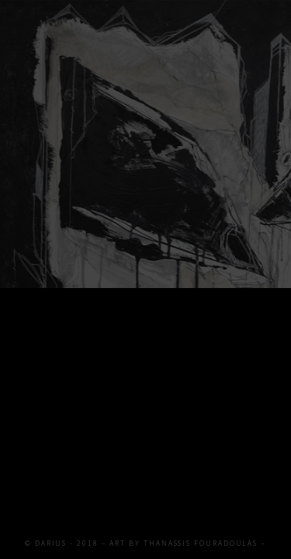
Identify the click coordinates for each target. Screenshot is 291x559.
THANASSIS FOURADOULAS (201, 543)
